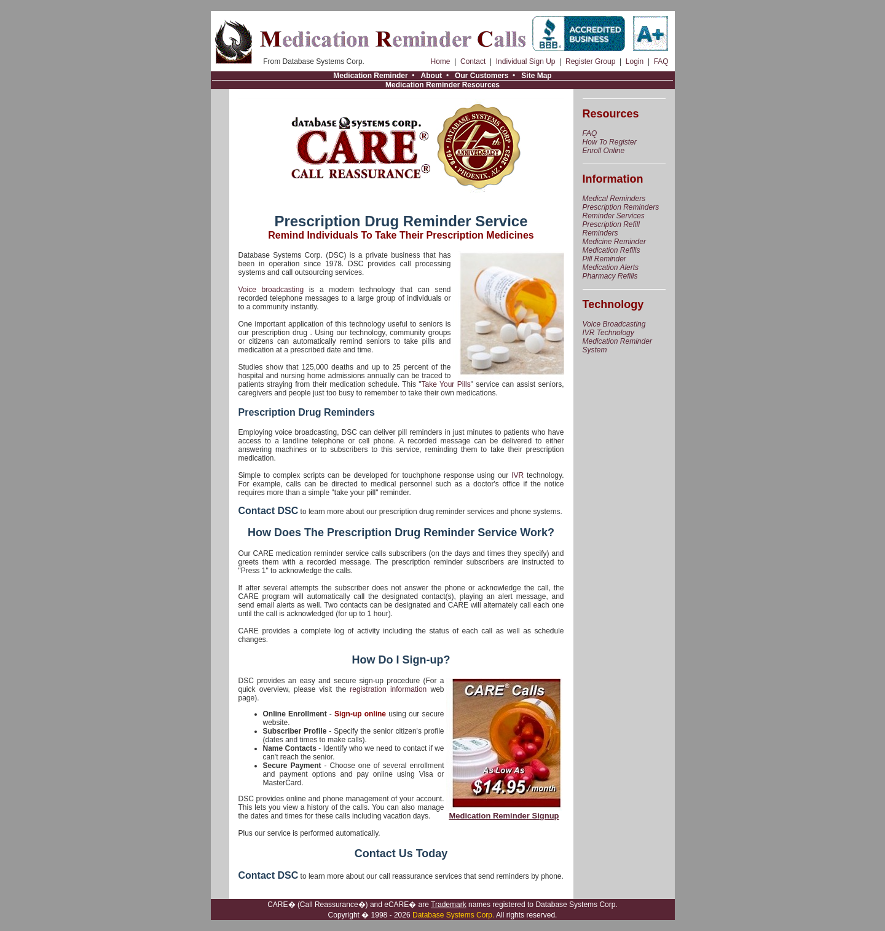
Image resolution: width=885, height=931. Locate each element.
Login (634, 61)
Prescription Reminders (621, 207)
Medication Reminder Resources (442, 85)
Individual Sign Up (526, 61)
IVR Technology (608, 332)
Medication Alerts (611, 267)
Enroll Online (604, 150)
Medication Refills (611, 250)
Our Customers (481, 75)
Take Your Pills (446, 384)
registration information (388, 689)
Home (440, 61)
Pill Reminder (604, 259)
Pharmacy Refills (610, 276)
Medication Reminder (370, 75)
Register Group (590, 61)
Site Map (536, 75)
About (431, 75)
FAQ (661, 61)
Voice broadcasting (271, 289)
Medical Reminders (614, 198)
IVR (517, 475)
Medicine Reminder (614, 241)
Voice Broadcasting (614, 324)
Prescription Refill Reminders (611, 228)
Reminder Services (614, 216)
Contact (473, 61)
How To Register (610, 142)
